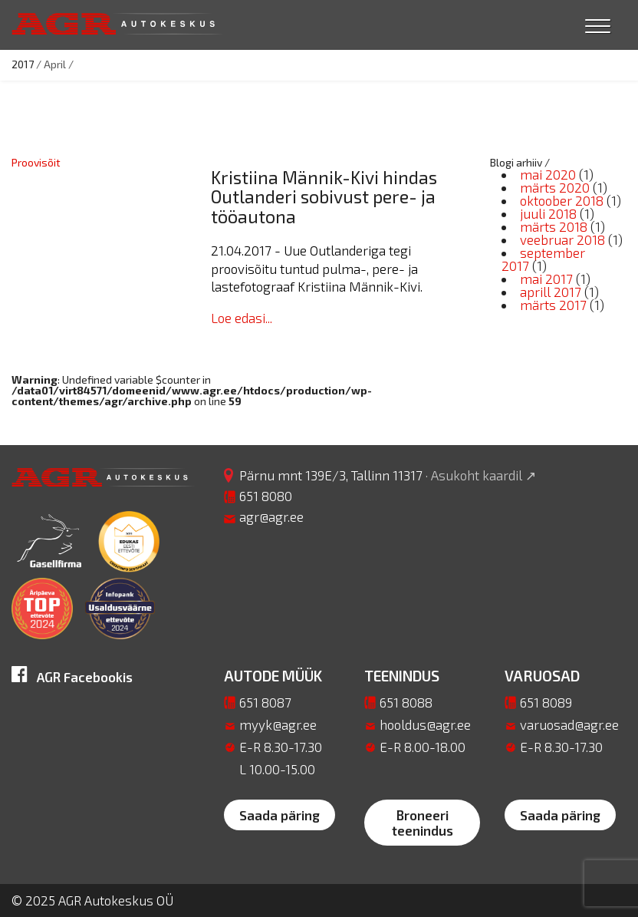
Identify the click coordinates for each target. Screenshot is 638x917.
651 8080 (265, 495)
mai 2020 (548, 174)
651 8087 (265, 702)
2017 (23, 64)
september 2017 (543, 259)
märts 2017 (553, 304)
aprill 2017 (550, 291)
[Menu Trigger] (598, 25)
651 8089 (546, 702)
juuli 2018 (548, 213)
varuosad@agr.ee (569, 724)
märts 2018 (553, 226)
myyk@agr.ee (278, 724)
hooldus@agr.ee (425, 724)
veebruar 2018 (562, 239)
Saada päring (279, 815)
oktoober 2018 (561, 200)
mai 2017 (546, 278)
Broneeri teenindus (422, 822)
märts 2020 (555, 187)
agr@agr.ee (271, 516)
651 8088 (406, 702)
